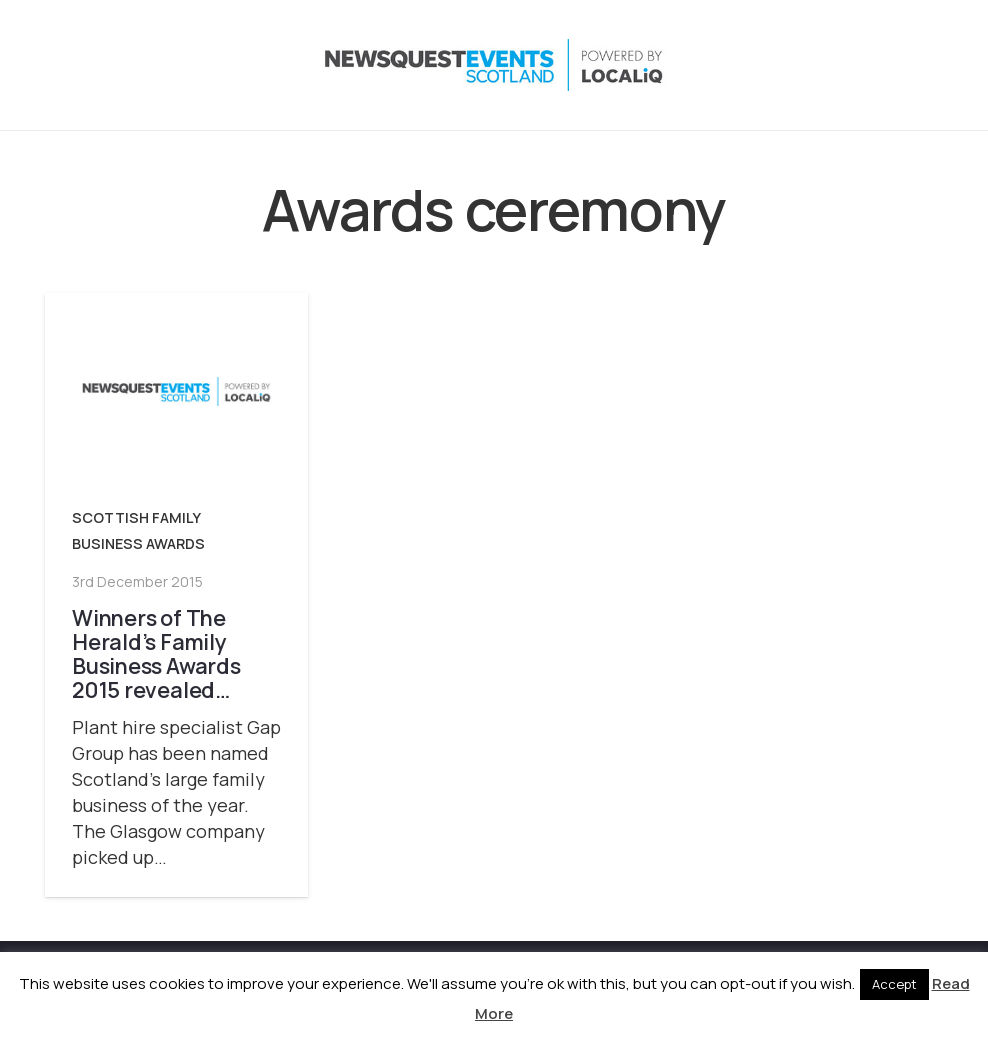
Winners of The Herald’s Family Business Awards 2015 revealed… (156, 653)
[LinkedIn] (845, 65)
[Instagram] (805, 65)
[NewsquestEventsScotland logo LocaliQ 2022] (243, 65)
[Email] (925, 65)
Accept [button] (894, 984)
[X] (765, 65)
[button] (697, 65)
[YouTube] (885, 65)
